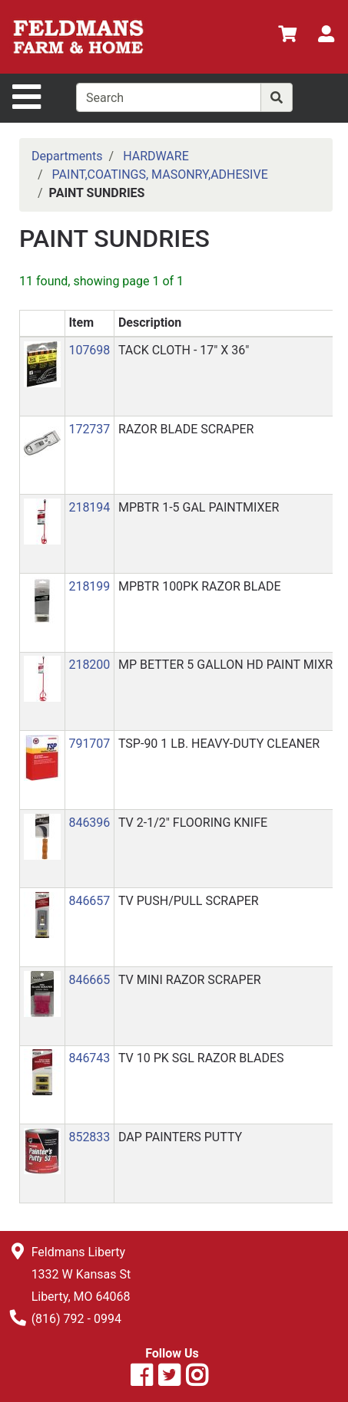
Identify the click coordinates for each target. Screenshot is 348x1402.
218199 (89, 586)
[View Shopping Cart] (287, 36)
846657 (89, 901)
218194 (89, 507)
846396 (89, 822)
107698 (89, 350)
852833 (89, 1137)
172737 (89, 429)
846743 (89, 1058)
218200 (89, 664)
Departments (67, 156)
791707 (89, 743)
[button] (42, 363)
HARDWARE (156, 156)
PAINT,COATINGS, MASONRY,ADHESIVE (160, 174)
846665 (89, 980)
